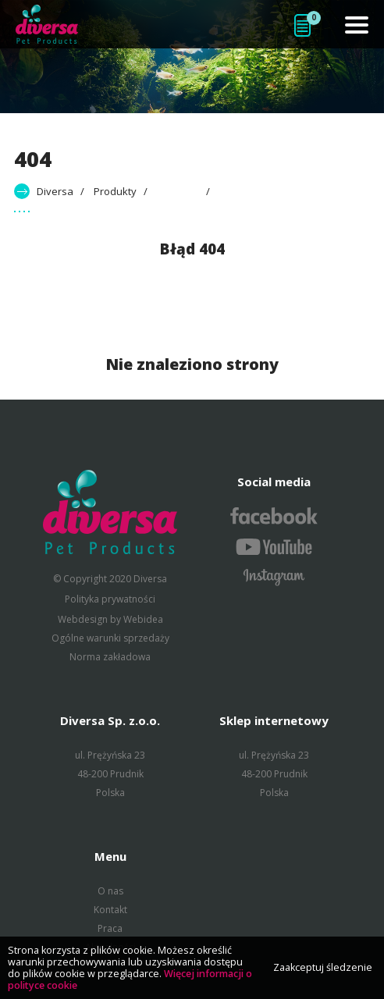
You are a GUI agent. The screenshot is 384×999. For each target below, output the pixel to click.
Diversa (55, 191)
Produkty (115, 191)
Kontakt (110, 909)
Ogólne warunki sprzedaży (110, 638)
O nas (110, 891)
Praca (110, 928)
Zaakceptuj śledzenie (322, 967)
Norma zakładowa (110, 656)
